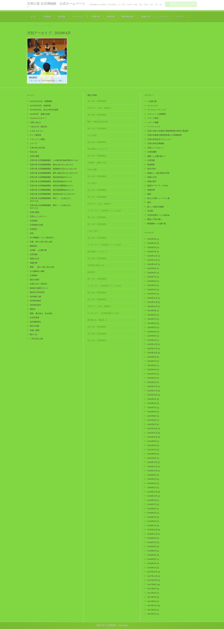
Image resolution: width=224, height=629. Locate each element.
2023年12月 (153, 344)
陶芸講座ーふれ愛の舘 (156, 224)
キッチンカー (152, 106)
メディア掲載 (152, 122)
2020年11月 (153, 466)
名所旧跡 (61, 17)
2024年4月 (153, 332)
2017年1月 (153, 614)
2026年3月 (153, 247)
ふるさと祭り (93, 231)
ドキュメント (78, 17)
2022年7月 (153, 407)
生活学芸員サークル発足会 (158, 215)
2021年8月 (153, 445)
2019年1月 (153, 525)
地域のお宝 (146, 17)
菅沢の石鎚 (34, 326)
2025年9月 (153, 268)
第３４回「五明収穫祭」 (97, 176)
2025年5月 (153, 285)
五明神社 (33, 229)
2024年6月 (153, 323)
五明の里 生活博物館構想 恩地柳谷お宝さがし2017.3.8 (53, 169)
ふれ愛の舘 (95, 17)
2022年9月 (153, 399)
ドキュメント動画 (37, 139)
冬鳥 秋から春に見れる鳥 (41, 242)
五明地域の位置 (36, 225)
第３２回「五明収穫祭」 (97, 197)
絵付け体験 (92, 169)
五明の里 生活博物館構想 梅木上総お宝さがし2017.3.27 (54, 173)
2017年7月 (153, 593)
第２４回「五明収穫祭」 (97, 327)
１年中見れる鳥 (36, 339)
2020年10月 (153, 471)
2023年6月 (153, 365)
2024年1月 (153, 340)
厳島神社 (33, 246)
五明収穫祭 (152, 152)
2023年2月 (153, 378)
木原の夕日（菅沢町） (39, 284)
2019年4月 (153, 513)
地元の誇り (152, 169)
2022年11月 (153, 391)
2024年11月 (153, 302)
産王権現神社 (35, 322)
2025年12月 (153, 256)
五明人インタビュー (38, 216)
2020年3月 (153, 479)
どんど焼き (92, 135)
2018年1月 (153, 568)
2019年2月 (153, 521)
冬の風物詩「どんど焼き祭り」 (43, 238)
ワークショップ (153, 127)
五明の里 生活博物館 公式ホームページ (56, 3)
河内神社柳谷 (35, 301)
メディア (180, 17)
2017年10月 (153, 580)
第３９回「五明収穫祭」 (97, 101)
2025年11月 (153, 260)
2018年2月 (153, 563)
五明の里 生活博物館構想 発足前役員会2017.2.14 (51, 181)
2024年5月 (153, 327)
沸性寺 (32, 309)
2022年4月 (153, 420)
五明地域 (47, 17)
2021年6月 (153, 454)
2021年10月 (153, 437)
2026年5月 (153, 239)
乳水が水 (33, 152)
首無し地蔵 (34, 330)
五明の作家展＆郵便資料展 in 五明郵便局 (164, 135)
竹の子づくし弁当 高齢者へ (99, 108)
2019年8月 (153, 500)
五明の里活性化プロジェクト (159, 139)
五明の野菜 (34, 212)
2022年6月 (153, 412)
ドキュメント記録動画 (156, 114)
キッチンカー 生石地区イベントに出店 (104, 286)
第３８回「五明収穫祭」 (97, 115)
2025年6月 (153, 281)
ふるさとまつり (36, 131)
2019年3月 (153, 517)
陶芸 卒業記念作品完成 (97, 122)
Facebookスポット (38, 118)
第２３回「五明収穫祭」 (97, 334)
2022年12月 (153, 386)
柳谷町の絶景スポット (39, 288)
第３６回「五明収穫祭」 (97, 142)
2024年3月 (153, 336)
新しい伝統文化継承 (155, 207)
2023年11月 (153, 348)
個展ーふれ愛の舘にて (156, 156)
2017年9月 (153, 584)
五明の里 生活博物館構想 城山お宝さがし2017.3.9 (51, 165)
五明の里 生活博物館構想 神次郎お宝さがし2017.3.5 (52, 194)
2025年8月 (153, 273)
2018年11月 (153, 534)
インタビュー (163, 17)
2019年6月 (153, 509)
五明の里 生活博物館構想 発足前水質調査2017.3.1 (51, 186)
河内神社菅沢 (35, 305)
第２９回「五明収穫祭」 (97, 238)
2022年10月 (153, 395)
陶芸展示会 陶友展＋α (97, 320)
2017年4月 (153, 605)
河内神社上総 (35, 297)
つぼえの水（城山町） (39, 127)
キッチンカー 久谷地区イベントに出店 (104, 211)
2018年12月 (153, 530)
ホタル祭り (92, 183)
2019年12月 (153, 492)
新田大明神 (34, 280)
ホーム (33, 17)
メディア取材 (152, 118)
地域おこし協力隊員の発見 (158, 173)
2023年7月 (153, 361)
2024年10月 (153, 306)
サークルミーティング (156, 110)
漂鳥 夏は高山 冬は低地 (41, 313)
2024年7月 (153, 319)
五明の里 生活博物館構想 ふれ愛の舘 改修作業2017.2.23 (54, 160)
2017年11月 (153, 576)
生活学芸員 (34, 317)
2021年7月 (153, 450)
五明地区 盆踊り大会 (96, 163)
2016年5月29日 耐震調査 (41, 101)
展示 (149, 202)
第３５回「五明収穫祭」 (97, 156)
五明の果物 (34, 156)
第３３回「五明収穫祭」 (97, 190)
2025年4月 (153, 290)
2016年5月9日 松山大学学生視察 (44, 110)
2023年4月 (153, 369)
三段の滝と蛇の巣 (37, 148)
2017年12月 (153, 572)
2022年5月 (153, 416)
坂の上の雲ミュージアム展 (158, 198)
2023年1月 (153, 382)
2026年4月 (153, 243)
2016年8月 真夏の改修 (40, 114)
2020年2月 (153, 483)
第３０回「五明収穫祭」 (97, 224)
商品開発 (151, 165)
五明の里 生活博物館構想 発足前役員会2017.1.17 (51, 177)
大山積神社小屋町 (37, 271)
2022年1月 (153, 424)
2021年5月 (153, 458)
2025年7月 (153, 277)
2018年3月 (153, 559)
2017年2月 (153, 610)
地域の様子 (152, 181)
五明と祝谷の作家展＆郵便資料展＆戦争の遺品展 (167, 131)
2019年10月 (153, 496)
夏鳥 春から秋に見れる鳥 (42, 267)
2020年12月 (153, 462)
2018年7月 (153, 542)
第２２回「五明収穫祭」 (97, 340)
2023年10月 (153, 353)
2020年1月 (153, 487)
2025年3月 (153, 294)
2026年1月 (153, 252)
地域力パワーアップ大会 (157, 186)
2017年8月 (153, 589)
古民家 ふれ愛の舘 (38, 250)
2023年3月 (153, 374)
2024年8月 (153, 315)
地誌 (149, 194)
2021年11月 (153, 433)
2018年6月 (153, 546)
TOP (28, 25)
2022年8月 (153, 403)
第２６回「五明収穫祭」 (97, 293)
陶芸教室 (91, 272)
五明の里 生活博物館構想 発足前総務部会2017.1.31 (52, 190)
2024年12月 (153, 298)
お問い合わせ (35, 122)
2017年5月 (153, 601)
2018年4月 (153, 555)
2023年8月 (153, 357)
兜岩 (32, 233)
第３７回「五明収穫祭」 (97, 128)
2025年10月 (153, 264)
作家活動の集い (128, 17)
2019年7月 (153, 504)
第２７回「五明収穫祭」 (97, 279)
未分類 (150, 211)
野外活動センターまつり (97, 149)
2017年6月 (153, 597)
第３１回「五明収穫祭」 (97, 217)
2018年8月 (153, 538)
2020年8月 (153, 475)
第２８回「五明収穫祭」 (97, 258)
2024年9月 (153, 311)
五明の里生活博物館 (155, 143)
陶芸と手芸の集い (154, 219)
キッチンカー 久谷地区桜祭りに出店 (103, 313)
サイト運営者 (35, 135)
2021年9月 (153, 441)
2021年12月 (153, 428)
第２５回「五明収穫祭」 (97, 299)
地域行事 (110, 17)
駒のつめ (33, 334)
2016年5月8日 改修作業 (40, 106)
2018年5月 (153, 551)
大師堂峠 (33, 275)
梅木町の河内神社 (37, 292)
